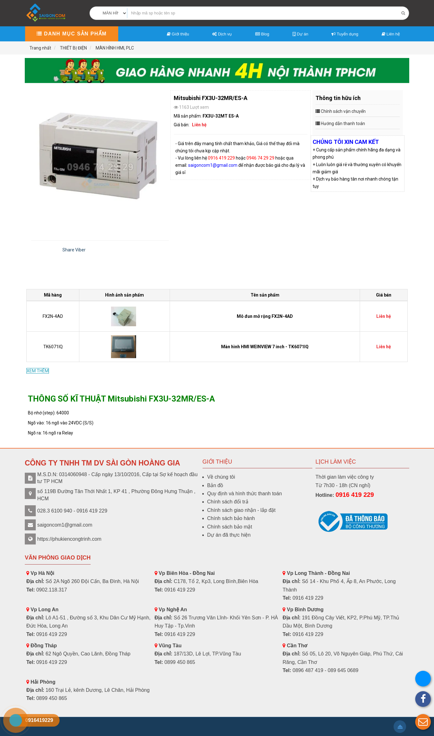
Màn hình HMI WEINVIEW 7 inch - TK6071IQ (265, 346)
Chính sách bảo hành (231, 518)
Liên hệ (391, 34)
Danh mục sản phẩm (72, 33)
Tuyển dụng (344, 34)
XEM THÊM (38, 370)
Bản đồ (215, 485)
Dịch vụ (222, 34)
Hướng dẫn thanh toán (343, 123)
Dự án (300, 34)
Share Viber (74, 249)
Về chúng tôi (221, 477)
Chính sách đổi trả (227, 501)
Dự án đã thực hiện (229, 535)
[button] (423, 722)
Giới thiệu (178, 34)
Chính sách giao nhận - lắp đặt (241, 510)
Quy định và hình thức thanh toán (244, 493)
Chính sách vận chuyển (343, 111)
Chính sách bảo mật (229, 526)
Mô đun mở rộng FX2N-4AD (265, 316)
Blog (262, 34)
